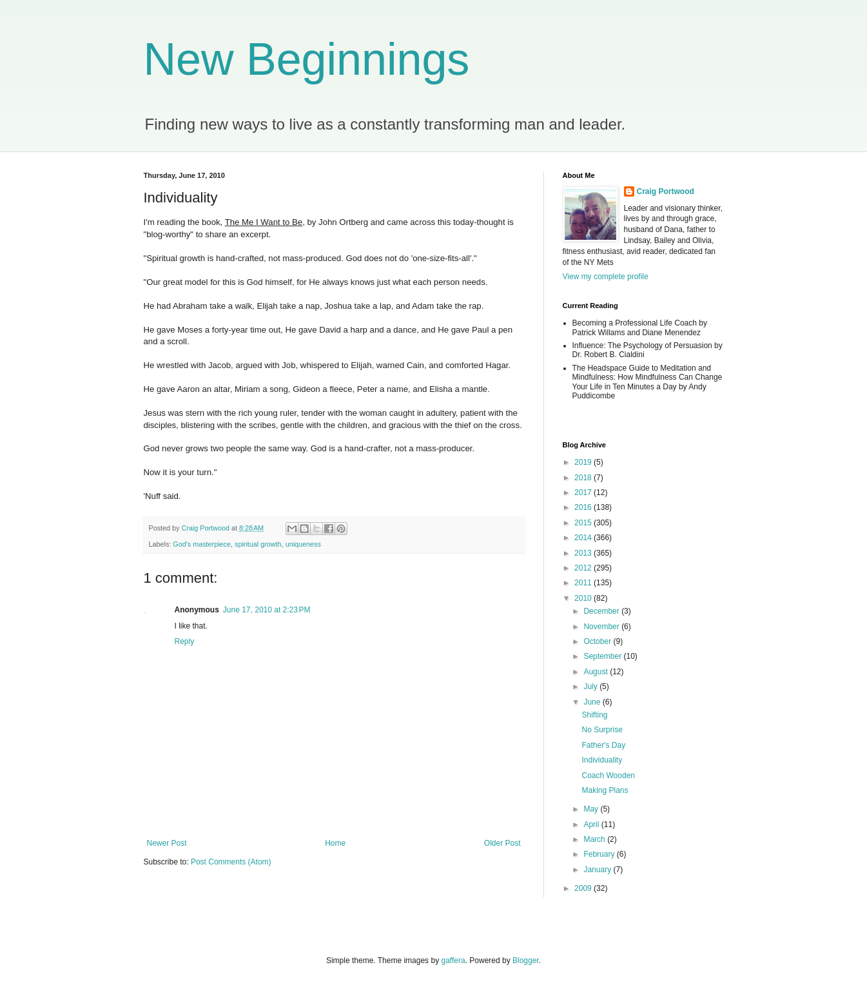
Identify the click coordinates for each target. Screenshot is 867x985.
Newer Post (167, 843)
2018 (584, 477)
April (592, 824)
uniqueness (303, 544)
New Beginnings (307, 59)
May (591, 809)
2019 (584, 462)
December (602, 611)
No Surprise (601, 729)
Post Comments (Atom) (231, 861)
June (592, 702)
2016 (584, 507)
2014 (584, 537)
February (599, 854)
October (598, 641)
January (598, 869)
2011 (584, 582)
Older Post (502, 843)
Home (335, 843)
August (596, 671)
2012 (584, 567)
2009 (584, 888)
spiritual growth (258, 544)
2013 (584, 553)
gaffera (453, 960)
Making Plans (604, 790)
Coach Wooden (608, 775)
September (603, 656)
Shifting (594, 714)
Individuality (601, 760)
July (591, 686)
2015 (584, 522)
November (602, 626)
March (595, 839)
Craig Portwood (665, 191)
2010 (584, 598)
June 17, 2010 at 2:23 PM (267, 609)
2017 (584, 492)
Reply (185, 641)
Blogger (525, 960)
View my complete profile (605, 276)
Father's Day (603, 745)
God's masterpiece (202, 544)
